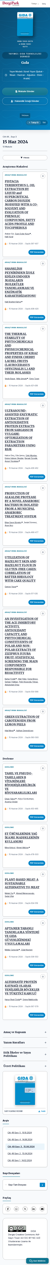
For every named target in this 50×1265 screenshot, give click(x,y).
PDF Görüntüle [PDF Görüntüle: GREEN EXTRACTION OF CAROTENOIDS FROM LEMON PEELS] (37, 746)
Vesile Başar (10, 379)
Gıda (25, 63)
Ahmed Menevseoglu (25, 893)
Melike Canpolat (12, 950)
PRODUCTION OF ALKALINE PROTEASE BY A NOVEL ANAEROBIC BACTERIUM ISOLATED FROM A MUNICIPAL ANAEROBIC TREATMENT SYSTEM (22, 505)
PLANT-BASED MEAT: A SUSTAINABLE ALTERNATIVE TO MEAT (22, 883)
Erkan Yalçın (10, 799)
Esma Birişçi (33, 679)
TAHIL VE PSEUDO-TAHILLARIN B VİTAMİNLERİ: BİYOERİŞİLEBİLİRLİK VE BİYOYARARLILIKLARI (21, 783)
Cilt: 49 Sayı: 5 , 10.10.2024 (20, 1132)
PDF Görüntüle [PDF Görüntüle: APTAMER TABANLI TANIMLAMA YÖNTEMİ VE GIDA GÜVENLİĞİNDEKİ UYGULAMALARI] (37, 965)
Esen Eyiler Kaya (22, 234)
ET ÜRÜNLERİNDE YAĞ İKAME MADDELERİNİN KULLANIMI (22, 837)
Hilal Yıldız (22, 679)
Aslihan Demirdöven (24, 731)
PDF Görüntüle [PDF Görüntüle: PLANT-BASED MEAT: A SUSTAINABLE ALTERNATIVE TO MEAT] (37, 912)
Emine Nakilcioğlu (30, 999)
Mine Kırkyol (10, 848)
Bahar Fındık (10, 679)
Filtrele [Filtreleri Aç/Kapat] (25, 158)
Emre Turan (34, 379)
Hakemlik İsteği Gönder (25, 101)
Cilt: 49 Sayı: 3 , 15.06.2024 (21, 1146)
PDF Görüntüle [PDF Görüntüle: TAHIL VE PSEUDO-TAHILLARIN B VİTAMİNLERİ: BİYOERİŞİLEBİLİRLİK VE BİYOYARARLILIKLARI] (37, 817)
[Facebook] (7, 1209)
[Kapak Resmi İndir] (42, 1111)
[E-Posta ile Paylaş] (42, 1209)
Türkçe (35, 4)
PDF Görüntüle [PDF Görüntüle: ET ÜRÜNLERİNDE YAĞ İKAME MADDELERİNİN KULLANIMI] (37, 863)
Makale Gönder (25, 91)
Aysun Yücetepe (12, 461)
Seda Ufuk (9, 896)
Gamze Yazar (10, 587)
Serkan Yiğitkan (11, 682)
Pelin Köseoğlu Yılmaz (28, 682)
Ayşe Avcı (9, 525)
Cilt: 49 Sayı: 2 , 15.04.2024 (20, 1153)
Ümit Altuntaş (31, 455)
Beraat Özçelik (31, 458)
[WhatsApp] (16, 1209)
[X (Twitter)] (25, 1209)
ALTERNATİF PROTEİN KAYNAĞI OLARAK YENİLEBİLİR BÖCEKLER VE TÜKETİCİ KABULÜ (22, 987)
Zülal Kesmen (27, 950)
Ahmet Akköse (22, 848)
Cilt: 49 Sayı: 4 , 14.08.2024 (20, 1139)
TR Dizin (25, 115)
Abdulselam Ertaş (12, 685)
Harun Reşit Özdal (12, 999)
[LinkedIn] (33, 1209)
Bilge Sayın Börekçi (13, 522)
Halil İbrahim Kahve (13, 302)
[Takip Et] (33, 123)
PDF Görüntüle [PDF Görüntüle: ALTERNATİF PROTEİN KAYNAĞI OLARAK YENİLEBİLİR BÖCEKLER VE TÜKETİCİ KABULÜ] (37, 1015)
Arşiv (6, 1120)
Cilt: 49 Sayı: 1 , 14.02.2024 (20, 1160)
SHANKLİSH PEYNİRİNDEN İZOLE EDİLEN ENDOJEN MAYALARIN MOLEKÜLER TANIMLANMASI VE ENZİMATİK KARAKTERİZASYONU (20, 282)
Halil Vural (9, 237)
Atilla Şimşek (21, 379)
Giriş (44, 4)
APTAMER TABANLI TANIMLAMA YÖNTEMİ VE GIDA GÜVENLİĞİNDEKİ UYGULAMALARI (22, 936)
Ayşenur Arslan (11, 802)
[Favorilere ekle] (42, 176)
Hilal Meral (9, 731)
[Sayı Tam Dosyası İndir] (42, 1185)
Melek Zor (9, 893)
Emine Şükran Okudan (14, 458)
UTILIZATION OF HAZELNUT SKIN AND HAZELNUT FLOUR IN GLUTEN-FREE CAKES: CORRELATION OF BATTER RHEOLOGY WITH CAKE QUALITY (20, 569)
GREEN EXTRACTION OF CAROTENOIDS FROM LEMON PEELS (22, 720)
